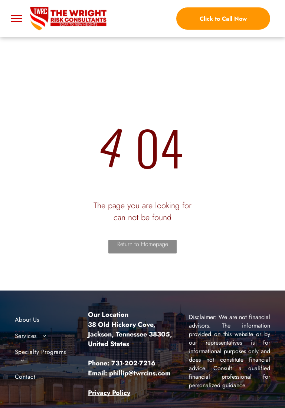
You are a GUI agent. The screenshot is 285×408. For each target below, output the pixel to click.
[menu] (16, 18)
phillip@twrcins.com (140, 373)
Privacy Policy (109, 393)
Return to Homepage (142, 244)
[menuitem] (45, 320)
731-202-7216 (133, 363)
